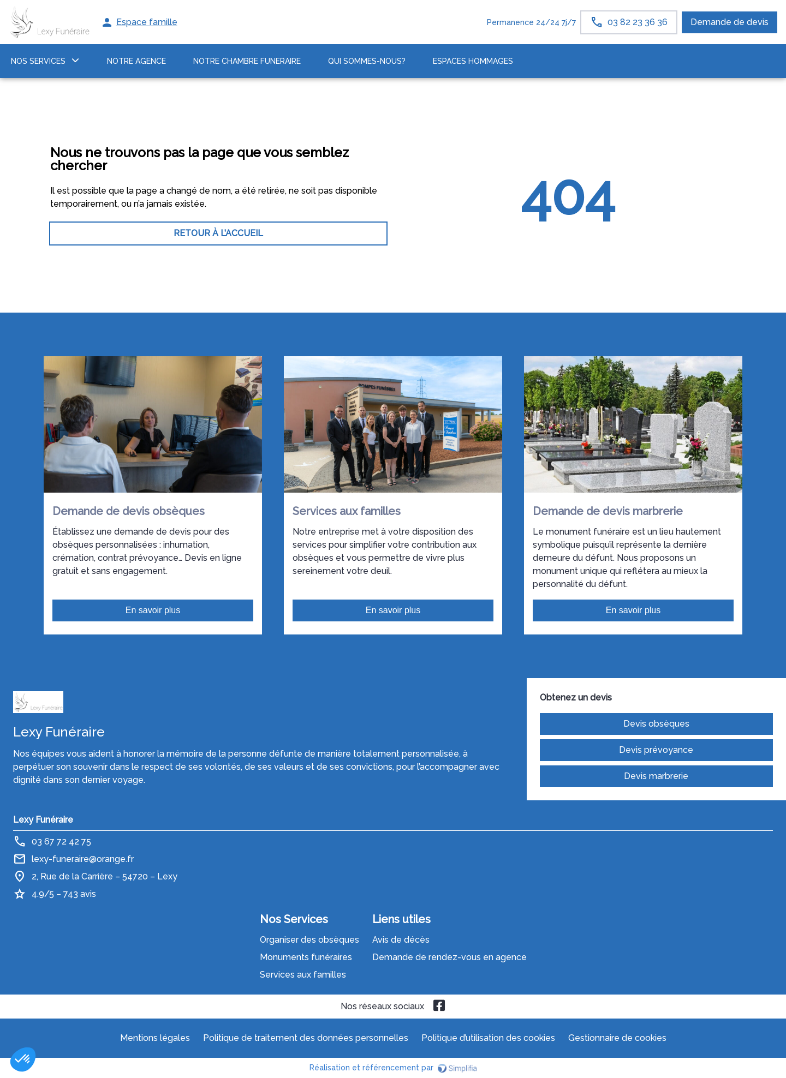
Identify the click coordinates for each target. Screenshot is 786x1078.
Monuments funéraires (306, 957)
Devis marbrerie (656, 776)
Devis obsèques (656, 723)
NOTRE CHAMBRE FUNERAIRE (247, 61)
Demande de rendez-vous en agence (449, 957)
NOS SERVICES (38, 61)
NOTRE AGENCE (136, 61)
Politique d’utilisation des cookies (488, 1038)
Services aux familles (303, 974)
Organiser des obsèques (309, 940)
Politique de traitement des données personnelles (305, 1038)
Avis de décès (401, 940)
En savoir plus (153, 610)
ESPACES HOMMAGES (473, 61)
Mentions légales (155, 1038)
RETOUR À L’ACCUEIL (218, 233)
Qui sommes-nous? (367, 61)
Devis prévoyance (656, 750)
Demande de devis (729, 22)
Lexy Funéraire (43, 820)
